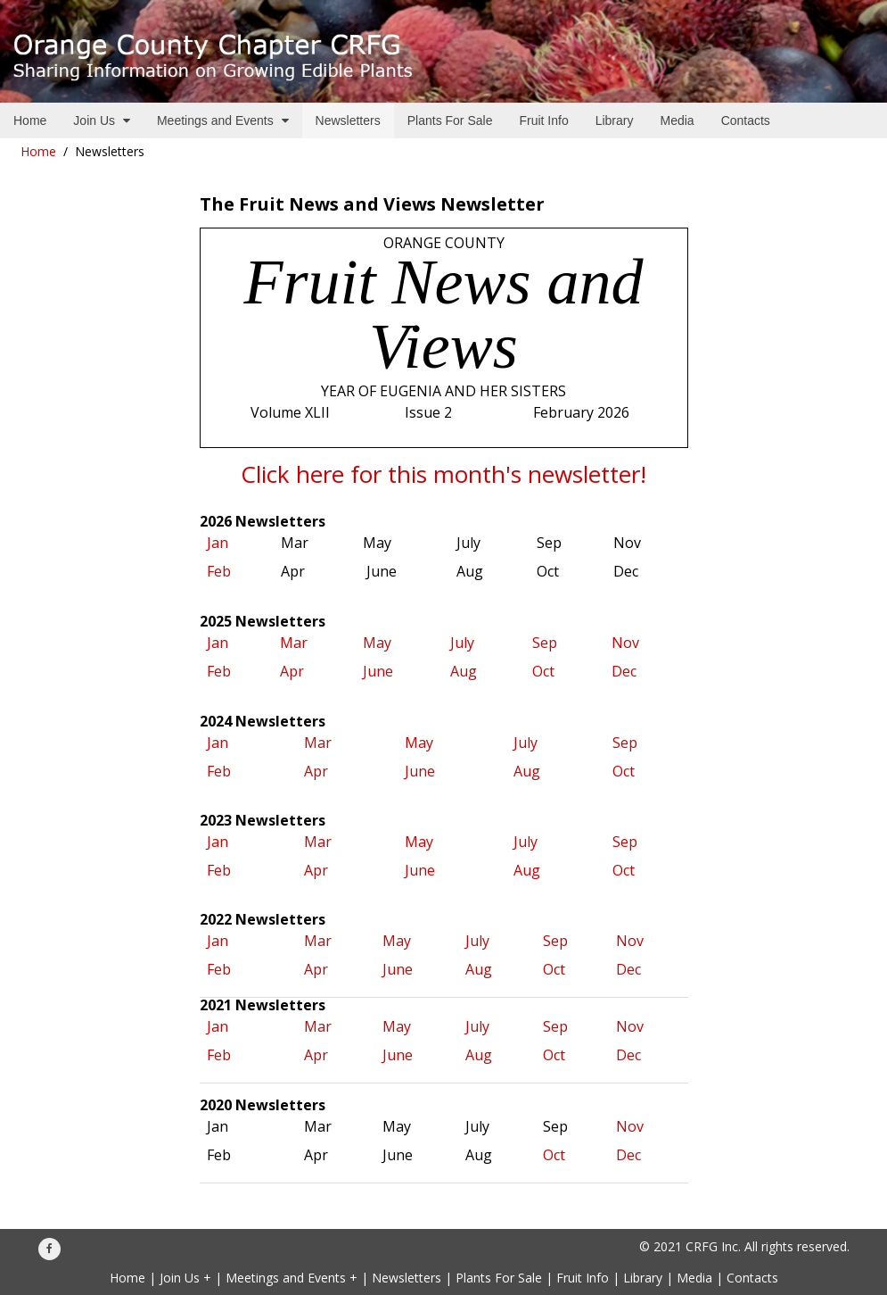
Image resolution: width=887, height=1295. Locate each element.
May (377, 642)
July (464, 642)
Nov (625, 642)
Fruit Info (582, 1277)
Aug (465, 671)
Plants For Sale (499, 1277)
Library (642, 1277)
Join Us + (185, 1277)
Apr (292, 671)
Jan (217, 542)
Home (38, 151)
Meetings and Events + (291, 1277)
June (378, 671)
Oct (547, 671)
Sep (544, 642)
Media (694, 1277)
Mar (294, 642)
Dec (624, 671)
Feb (219, 571)
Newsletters (406, 1277)
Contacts (752, 1277)
